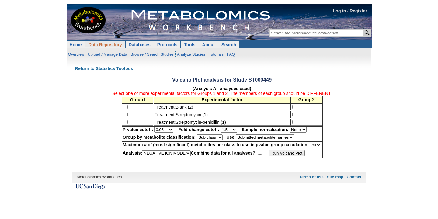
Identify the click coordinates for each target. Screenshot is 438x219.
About (208, 44)
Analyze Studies (191, 54)
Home (76, 44)
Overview (76, 54)
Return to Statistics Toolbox (104, 68)
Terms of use (311, 177)
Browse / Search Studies (152, 54)
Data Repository (105, 44)
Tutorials (216, 54)
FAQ (231, 54)
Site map (335, 177)
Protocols (167, 44)
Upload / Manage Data (107, 54)
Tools (189, 44)
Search (228, 44)
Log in (339, 11)
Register (358, 11)
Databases (140, 44)
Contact (354, 177)
